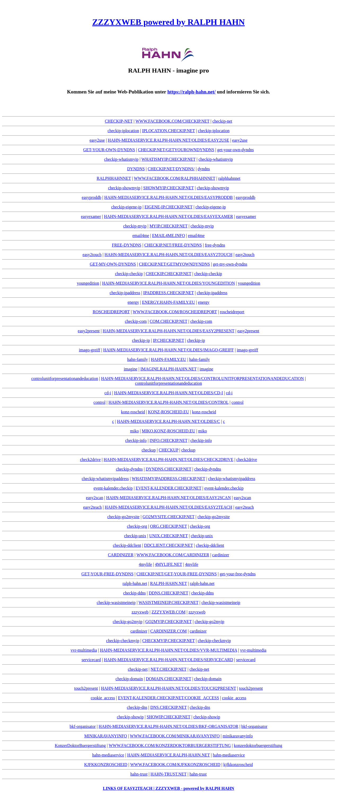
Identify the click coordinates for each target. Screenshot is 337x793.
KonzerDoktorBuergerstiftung (80, 745)
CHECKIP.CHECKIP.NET (168, 273)
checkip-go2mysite (123, 516)
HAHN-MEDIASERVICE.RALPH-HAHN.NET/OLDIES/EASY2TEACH (168, 507)
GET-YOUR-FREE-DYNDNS (107, 574)
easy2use (97, 140)
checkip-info (136, 440)
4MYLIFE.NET (168, 564)
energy (133, 302)
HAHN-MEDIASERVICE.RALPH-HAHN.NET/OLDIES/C (168, 421)
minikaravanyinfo (238, 736)
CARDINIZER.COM (168, 631)
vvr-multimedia (84, 650)
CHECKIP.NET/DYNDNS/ (171, 169)
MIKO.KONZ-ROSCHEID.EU (168, 431)
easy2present (89, 331)
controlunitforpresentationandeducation (64, 378)
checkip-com (136, 321)
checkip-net (222, 121)
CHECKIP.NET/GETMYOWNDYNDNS (174, 264)
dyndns (204, 169)
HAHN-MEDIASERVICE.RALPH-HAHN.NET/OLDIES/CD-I (168, 393)
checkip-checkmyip (122, 640)
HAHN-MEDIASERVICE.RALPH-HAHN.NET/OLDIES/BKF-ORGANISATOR (168, 726)
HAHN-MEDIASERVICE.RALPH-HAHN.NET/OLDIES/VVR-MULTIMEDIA (168, 650)
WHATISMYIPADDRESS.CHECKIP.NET (168, 478)
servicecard (91, 659)
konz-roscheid (133, 412)
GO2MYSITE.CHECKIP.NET (168, 516)
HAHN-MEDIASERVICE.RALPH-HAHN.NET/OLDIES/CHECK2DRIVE (168, 459)
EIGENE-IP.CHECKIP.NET (168, 207)
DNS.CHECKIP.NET (168, 707)
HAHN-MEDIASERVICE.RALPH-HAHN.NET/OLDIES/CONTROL (168, 402)
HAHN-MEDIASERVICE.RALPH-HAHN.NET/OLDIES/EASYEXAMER (168, 216)
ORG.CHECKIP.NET (168, 526)
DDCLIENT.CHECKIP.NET (168, 545)
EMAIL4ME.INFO (168, 235)
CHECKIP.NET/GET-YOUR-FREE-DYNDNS (176, 574)
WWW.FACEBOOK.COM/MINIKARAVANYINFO (175, 736)
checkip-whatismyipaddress (105, 478)
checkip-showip (130, 717)
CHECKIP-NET (119, 121)
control (99, 402)
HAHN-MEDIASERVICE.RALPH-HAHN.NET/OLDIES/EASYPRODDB (168, 197)
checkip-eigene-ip (126, 207)
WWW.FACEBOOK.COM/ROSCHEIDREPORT (175, 312)
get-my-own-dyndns (230, 264)
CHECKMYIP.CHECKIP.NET (168, 640)
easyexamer (91, 216)
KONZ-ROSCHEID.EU (168, 412)
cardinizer (220, 555)
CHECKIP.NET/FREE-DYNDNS (173, 245)
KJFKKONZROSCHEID (105, 764)
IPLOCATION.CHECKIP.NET (168, 130)
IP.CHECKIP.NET (168, 340)
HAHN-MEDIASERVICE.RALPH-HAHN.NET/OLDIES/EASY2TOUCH (169, 254)
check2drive (90, 459)
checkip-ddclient (127, 545)
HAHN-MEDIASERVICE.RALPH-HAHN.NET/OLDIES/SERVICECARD (168, 659)
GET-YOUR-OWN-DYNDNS (109, 149)
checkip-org (137, 526)
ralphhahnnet (229, 178)
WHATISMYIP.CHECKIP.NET (168, 159)
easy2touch (91, 254)
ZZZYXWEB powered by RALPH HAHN (168, 22)
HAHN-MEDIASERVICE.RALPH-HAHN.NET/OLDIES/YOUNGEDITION (168, 283)
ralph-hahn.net (135, 583)
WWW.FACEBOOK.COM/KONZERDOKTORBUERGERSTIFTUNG (170, 745)
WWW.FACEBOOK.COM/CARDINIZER (172, 555)
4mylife (145, 564)
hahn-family (137, 359)
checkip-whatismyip (121, 159)
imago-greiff (89, 350)
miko (134, 431)
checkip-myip (135, 226)
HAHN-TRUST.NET (168, 774)
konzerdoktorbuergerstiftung (258, 745)
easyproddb (91, 197)
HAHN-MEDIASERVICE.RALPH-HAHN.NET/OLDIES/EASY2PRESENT (168, 331)
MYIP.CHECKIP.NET (168, 226)
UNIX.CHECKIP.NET (168, 536)
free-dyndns (215, 245)
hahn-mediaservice (108, 755)
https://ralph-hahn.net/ (191, 92)
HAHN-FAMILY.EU (168, 359)
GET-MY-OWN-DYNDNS (113, 264)
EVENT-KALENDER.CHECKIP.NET (168, 488)
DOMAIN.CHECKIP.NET (168, 678)
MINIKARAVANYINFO (105, 736)
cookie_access (103, 698)
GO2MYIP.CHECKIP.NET (168, 621)
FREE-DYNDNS (126, 245)
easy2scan (94, 497)
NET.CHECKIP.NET (168, 669)
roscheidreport (232, 312)
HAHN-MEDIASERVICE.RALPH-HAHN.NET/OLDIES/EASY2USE (168, 140)
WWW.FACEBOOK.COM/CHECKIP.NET (172, 121)
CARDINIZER (121, 555)
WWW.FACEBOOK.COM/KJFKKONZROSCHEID (175, 764)
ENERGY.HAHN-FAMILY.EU (168, 302)
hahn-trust (139, 774)
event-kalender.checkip (113, 488)
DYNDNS (136, 169)
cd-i (107, 393)
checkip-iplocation (123, 130)
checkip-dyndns (129, 469)
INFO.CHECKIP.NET (169, 440)
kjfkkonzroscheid (238, 764)
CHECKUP (168, 450)
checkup (148, 450)
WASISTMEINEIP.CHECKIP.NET (168, 602)
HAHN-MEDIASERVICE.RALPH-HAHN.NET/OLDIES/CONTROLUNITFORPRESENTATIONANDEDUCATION (202, 378)
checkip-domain (129, 678)
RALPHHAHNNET (114, 178)
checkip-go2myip (127, 621)
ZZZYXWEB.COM (168, 612)
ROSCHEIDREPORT (111, 312)
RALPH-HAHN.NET (168, 583)
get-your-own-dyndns (235, 149)
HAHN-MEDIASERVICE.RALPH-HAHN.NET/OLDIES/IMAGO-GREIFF (168, 350)
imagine (131, 369)
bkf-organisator (83, 726)
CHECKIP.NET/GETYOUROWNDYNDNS (176, 149)
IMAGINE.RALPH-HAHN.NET (168, 369)
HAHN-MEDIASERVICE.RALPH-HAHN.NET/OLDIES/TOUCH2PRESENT (168, 688)
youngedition (88, 283)
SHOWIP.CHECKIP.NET (168, 717)
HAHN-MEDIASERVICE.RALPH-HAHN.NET (168, 755)
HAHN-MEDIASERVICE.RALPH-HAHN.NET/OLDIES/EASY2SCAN (168, 497)
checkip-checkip (129, 273)
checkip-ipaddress (125, 292)
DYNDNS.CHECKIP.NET (168, 469)
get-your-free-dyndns (238, 574)
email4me (140, 235)
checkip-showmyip (124, 188)
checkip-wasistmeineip (116, 602)
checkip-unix (135, 536)
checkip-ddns (134, 593)
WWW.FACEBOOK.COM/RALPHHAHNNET (174, 178)
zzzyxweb (140, 612)
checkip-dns (137, 707)
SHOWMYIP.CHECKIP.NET (168, 188)
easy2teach (92, 507)
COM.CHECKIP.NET (168, 321)
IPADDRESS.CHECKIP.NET (168, 292)
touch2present (86, 688)
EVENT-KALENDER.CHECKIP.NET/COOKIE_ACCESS (168, 698)
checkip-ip (141, 340)
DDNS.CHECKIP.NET (168, 593)
